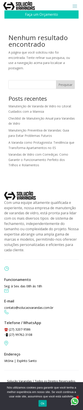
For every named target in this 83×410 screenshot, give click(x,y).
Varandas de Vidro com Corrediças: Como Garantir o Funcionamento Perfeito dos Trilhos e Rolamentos (38, 159)
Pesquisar (65, 85)
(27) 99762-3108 (20, 335)
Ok (42, 403)
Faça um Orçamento (41, 14)
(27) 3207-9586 (20, 329)
